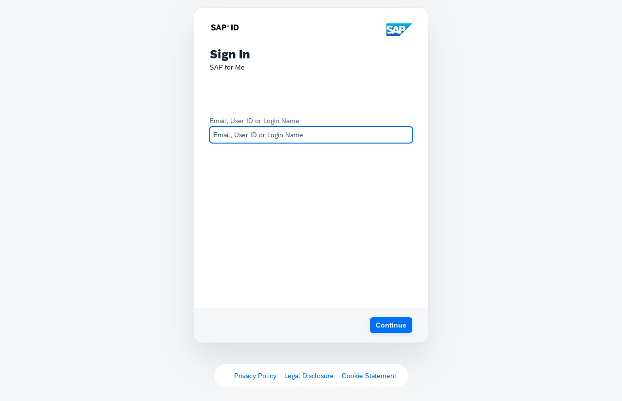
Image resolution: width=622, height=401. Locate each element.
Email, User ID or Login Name (254, 121)
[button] (391, 325)
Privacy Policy (255, 376)
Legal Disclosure (309, 376)
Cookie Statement (369, 376)
